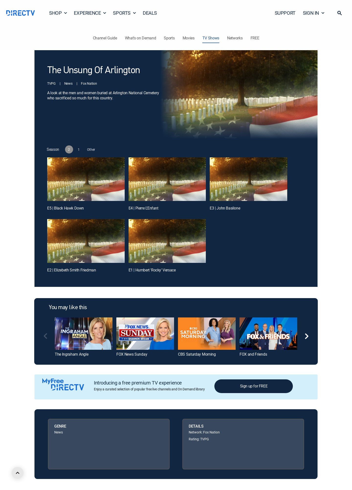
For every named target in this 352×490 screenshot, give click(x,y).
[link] (83, 333)
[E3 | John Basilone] (248, 179)
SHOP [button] (58, 13)
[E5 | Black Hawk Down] (86, 179)
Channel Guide (105, 38)
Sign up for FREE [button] (254, 386)
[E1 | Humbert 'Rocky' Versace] (167, 241)
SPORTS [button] (124, 13)
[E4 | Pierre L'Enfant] (167, 179)
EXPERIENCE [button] (90, 13)
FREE (255, 38)
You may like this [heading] (68, 308)
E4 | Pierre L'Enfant (143, 208)
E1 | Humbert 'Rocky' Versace (152, 270)
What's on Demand (140, 38)
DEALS (150, 13)
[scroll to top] (17, 473)
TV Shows (210, 38)
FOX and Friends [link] (253, 354)
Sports (169, 38)
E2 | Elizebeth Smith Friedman (71, 270)
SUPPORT (285, 13)
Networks (234, 38)
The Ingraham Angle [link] (71, 354)
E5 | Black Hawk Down (65, 208)
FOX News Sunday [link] (131, 354)
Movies (189, 38)
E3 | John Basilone (225, 208)
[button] (339, 13)
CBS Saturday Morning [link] (197, 354)
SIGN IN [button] (314, 13)
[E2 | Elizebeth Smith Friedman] (86, 241)
